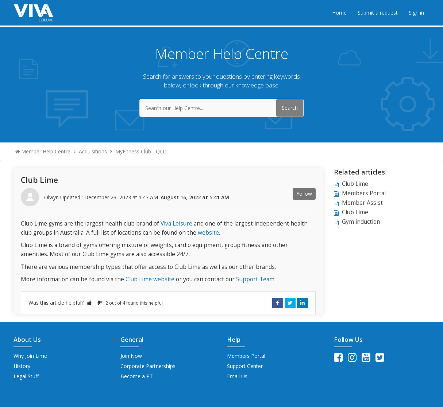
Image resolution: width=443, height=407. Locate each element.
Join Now (131, 355)
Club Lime (355, 184)
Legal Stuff (26, 376)
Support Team (255, 279)
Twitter (290, 302)
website (208, 232)
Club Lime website (150, 279)
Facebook (277, 302)
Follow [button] (304, 193)
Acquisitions (93, 151)
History (22, 366)
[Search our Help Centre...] (221, 108)
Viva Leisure (176, 223)
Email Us (237, 376)
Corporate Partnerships (148, 366)
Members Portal (364, 193)
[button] (89, 303)
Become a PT (136, 376)
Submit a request (378, 12)
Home (339, 12)
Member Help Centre (45, 151)
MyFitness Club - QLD (141, 151)
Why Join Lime (30, 355)
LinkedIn (302, 302)
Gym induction (361, 222)
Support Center (245, 366)
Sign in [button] (416, 12)
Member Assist (362, 203)
